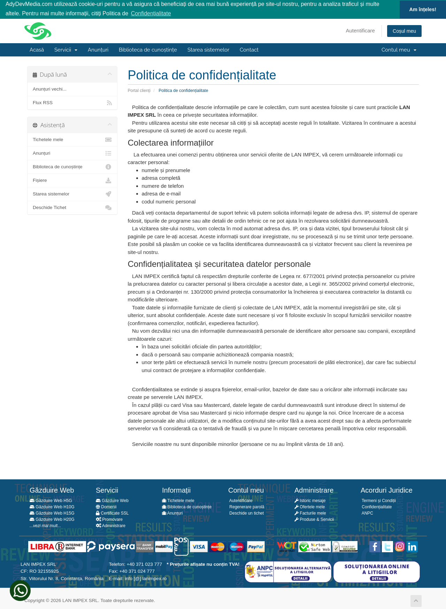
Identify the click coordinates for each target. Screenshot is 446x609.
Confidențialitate (376, 506)
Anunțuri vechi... (50, 88)
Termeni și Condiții (378, 500)
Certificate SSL (112, 512)
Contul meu (399, 49)
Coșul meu (404, 30)
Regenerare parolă (246, 506)
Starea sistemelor (208, 49)
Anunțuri (98, 49)
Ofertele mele (309, 506)
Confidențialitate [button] (151, 13)
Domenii (106, 506)
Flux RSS (72, 102)
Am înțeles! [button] (423, 9)
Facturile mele (310, 512)
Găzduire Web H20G (52, 519)
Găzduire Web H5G (51, 500)
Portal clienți (139, 89)
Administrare (110, 525)
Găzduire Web (112, 500)
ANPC (367, 512)
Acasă (37, 49)
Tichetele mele (72, 139)
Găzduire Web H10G (52, 506)
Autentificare (360, 30)
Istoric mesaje (309, 500)
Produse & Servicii (314, 519)
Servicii (65, 49)
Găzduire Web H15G (52, 512)
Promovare (109, 519)
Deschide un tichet (246, 512)
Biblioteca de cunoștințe (148, 49)
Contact (249, 49)
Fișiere (72, 180)
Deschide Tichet (72, 207)
